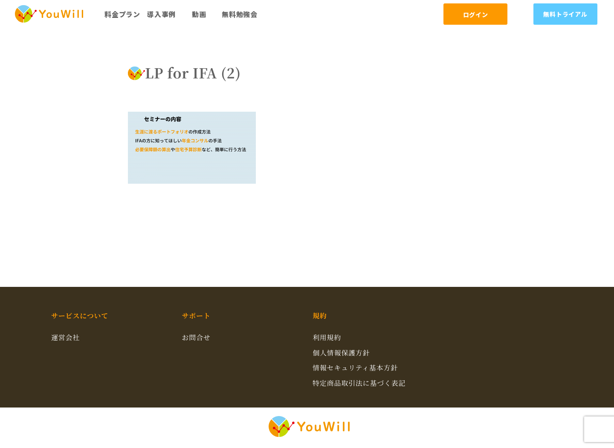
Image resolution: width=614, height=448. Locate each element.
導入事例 (161, 14)
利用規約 (327, 337)
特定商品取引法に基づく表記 (359, 383)
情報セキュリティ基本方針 (355, 368)
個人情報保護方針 (341, 353)
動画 (199, 14)
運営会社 (65, 337)
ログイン (475, 14)
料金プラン (122, 14)
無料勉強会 (240, 14)
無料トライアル (565, 14)
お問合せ (196, 337)
